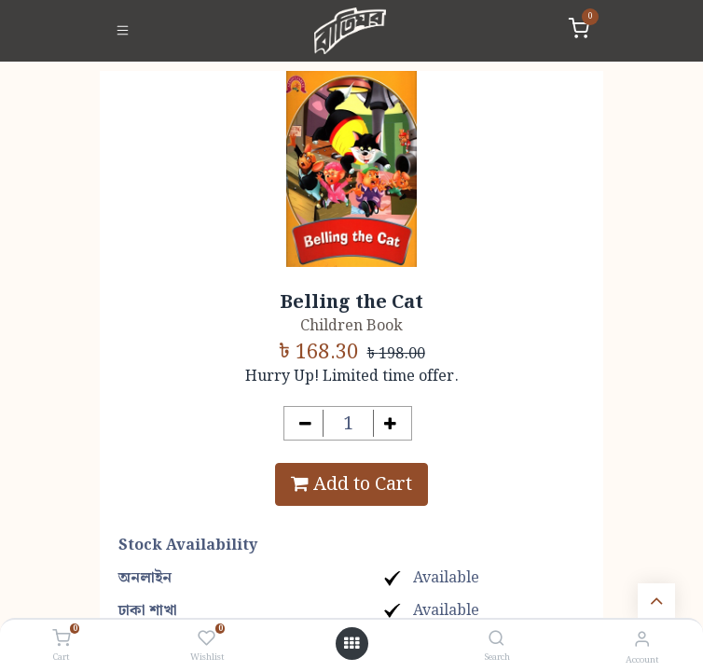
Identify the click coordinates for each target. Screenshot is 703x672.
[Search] (496, 639)
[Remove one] (305, 423)
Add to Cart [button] (351, 484)
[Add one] (391, 423)
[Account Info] (642, 639)
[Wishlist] (206, 639)
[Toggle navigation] (122, 31)
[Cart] (61, 639)
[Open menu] (351, 644)
